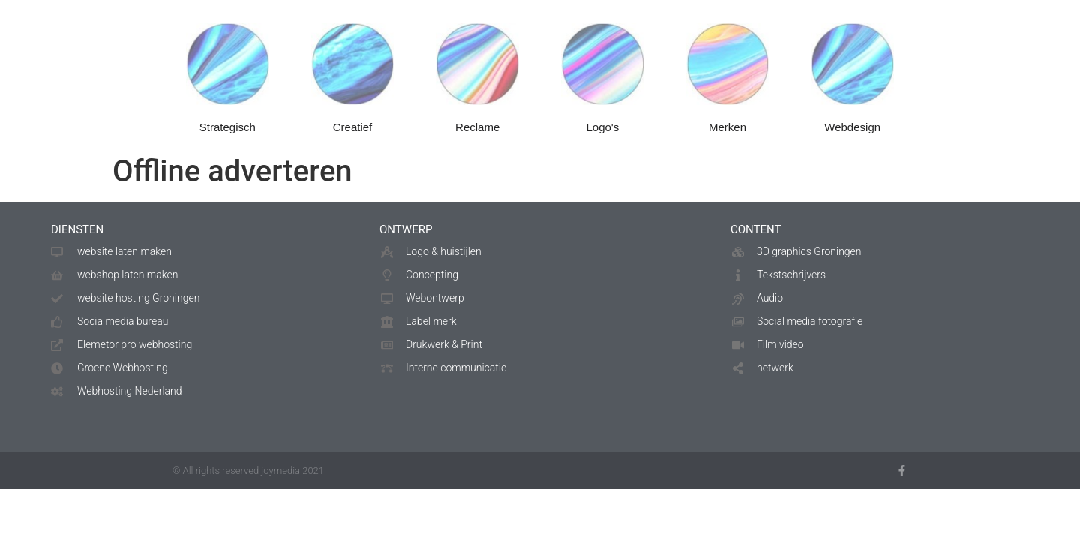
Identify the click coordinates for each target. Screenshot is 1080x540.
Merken (727, 134)
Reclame (477, 134)
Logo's (602, 134)
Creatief (353, 134)
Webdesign (852, 134)
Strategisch (228, 134)
